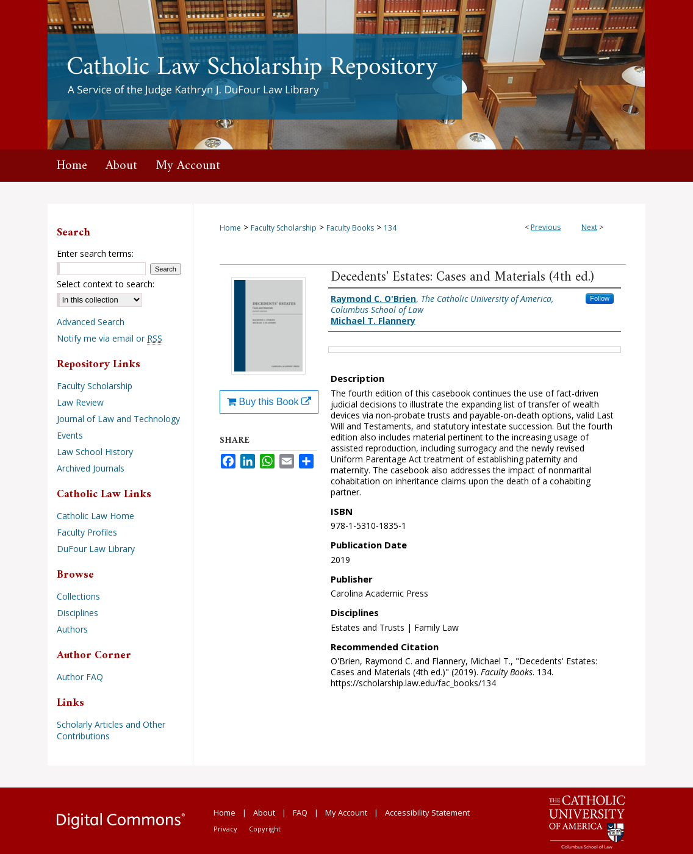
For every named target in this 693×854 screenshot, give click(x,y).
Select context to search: (105, 284)
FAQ (300, 812)
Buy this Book (269, 401)
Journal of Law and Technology (118, 419)
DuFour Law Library (96, 548)
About (264, 812)
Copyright (265, 828)
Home (230, 228)
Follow (599, 298)
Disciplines (77, 613)
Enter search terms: (95, 253)
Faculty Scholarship (284, 228)
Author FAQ (80, 677)
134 (390, 228)
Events (70, 435)
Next (589, 227)
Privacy (225, 828)
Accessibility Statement (427, 812)
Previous (546, 227)
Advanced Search (90, 322)
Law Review (80, 402)
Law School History (95, 452)
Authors (72, 629)
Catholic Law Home (95, 516)
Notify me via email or (109, 338)
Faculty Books (350, 228)
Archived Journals (90, 468)
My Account (346, 812)
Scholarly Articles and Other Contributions (111, 730)
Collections (78, 596)
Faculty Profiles (87, 532)
